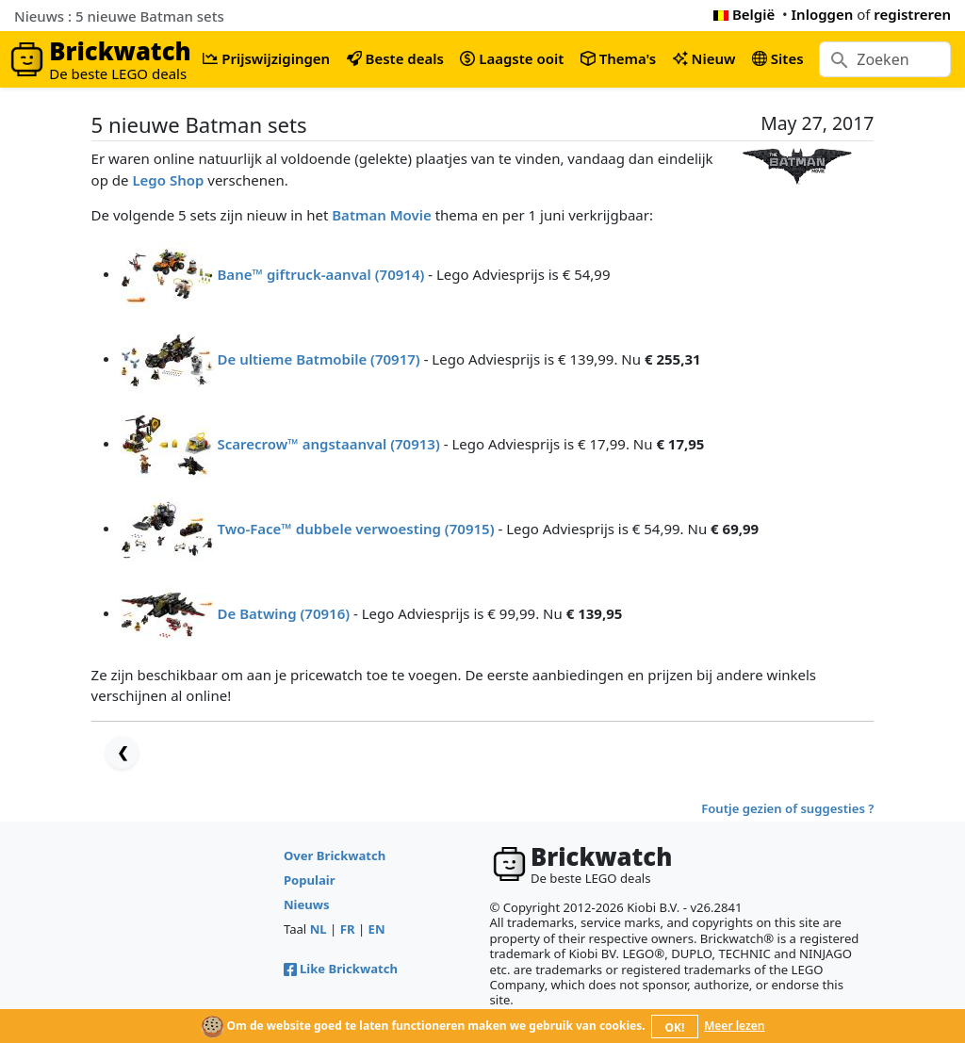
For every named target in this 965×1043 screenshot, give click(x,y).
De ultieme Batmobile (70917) (318, 358)
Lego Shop (168, 180)
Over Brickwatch (334, 855)
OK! (675, 1027)
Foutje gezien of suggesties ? (787, 808)
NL (318, 929)
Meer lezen (734, 1026)
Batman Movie (382, 214)
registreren (912, 14)
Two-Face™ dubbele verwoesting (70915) (355, 527)
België (744, 14)
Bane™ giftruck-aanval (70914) (320, 273)
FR (347, 929)
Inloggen (823, 14)
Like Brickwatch (341, 968)
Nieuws (307, 904)
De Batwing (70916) (283, 612)
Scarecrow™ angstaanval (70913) (328, 442)
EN (376, 929)
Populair (309, 880)
